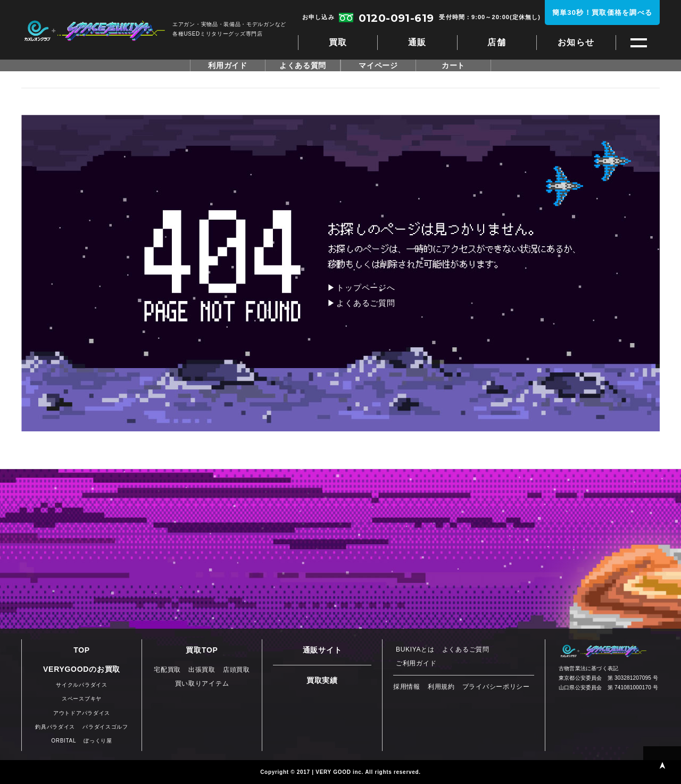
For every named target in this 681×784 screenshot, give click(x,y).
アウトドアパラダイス (81, 713)
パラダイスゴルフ (105, 727)
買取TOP (202, 650)
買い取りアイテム (202, 683)
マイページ (378, 65)
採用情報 (406, 686)
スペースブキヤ (94, 31)
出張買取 (201, 669)
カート (453, 65)
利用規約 (441, 686)
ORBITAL (63, 741)
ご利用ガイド (416, 663)
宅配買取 (167, 669)
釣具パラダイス (55, 727)
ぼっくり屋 (98, 741)
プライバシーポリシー (496, 686)
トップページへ (365, 287)
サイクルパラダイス (81, 685)
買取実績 (322, 680)
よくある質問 (302, 65)
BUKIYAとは (415, 649)
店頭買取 (236, 669)
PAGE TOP (662, 765)
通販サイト (322, 650)
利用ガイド (227, 65)
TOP (81, 650)
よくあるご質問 (365, 302)
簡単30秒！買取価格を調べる (602, 12)
